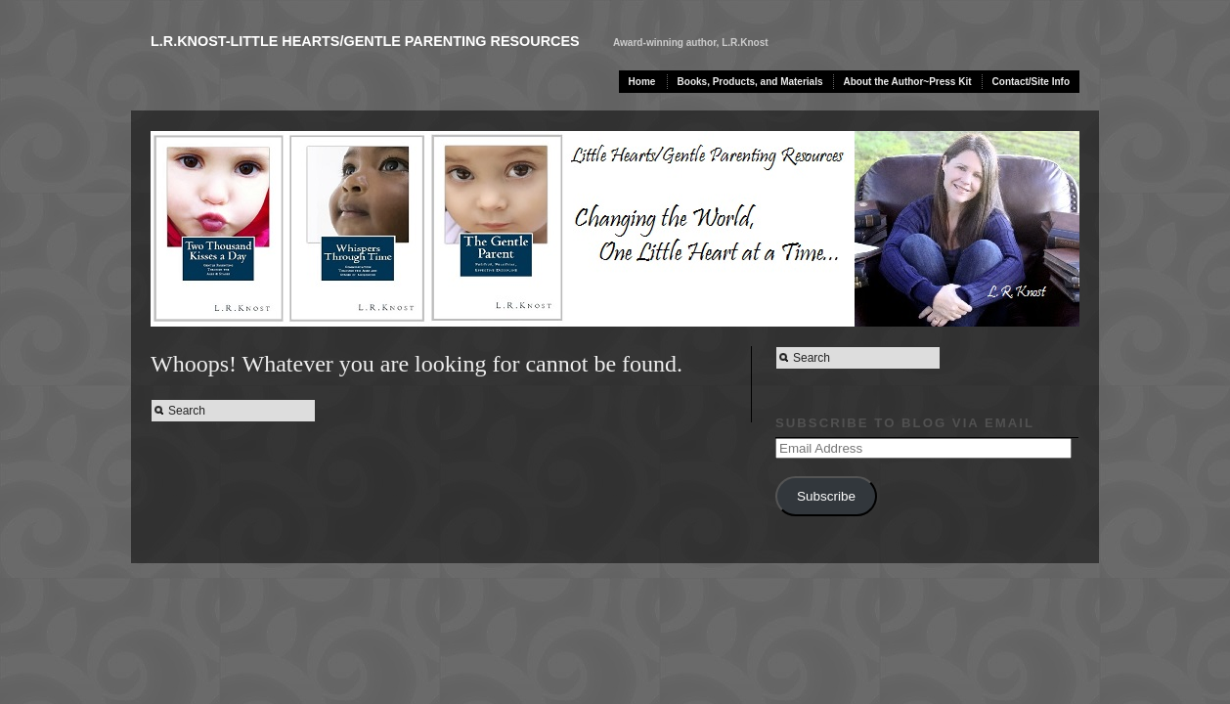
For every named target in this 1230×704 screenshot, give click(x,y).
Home (642, 81)
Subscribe (826, 496)
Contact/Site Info (1031, 81)
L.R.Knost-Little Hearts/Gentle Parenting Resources (365, 41)
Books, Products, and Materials (750, 81)
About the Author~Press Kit (908, 81)
